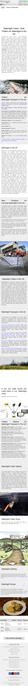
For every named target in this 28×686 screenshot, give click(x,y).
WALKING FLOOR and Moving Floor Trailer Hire (14, 646)
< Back (3, 7)
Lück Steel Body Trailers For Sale (14, 665)
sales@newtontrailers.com (23, 2)
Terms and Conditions (10, 670)
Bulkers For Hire (14, 652)
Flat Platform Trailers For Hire (14, 649)
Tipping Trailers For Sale (14, 661)
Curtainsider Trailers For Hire (14, 651)
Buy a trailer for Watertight (14, 638)
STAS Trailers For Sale (14, 667)
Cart (24, 4)
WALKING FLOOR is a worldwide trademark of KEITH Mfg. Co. (14, 682)
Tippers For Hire (14, 654)
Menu (3, 4)
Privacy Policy (19, 670)
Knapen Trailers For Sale (14, 664)
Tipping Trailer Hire (14, 648)
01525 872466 (22, 1)
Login (20, 4)
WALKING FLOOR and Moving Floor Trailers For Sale (14, 659)
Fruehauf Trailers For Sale (14, 662)
